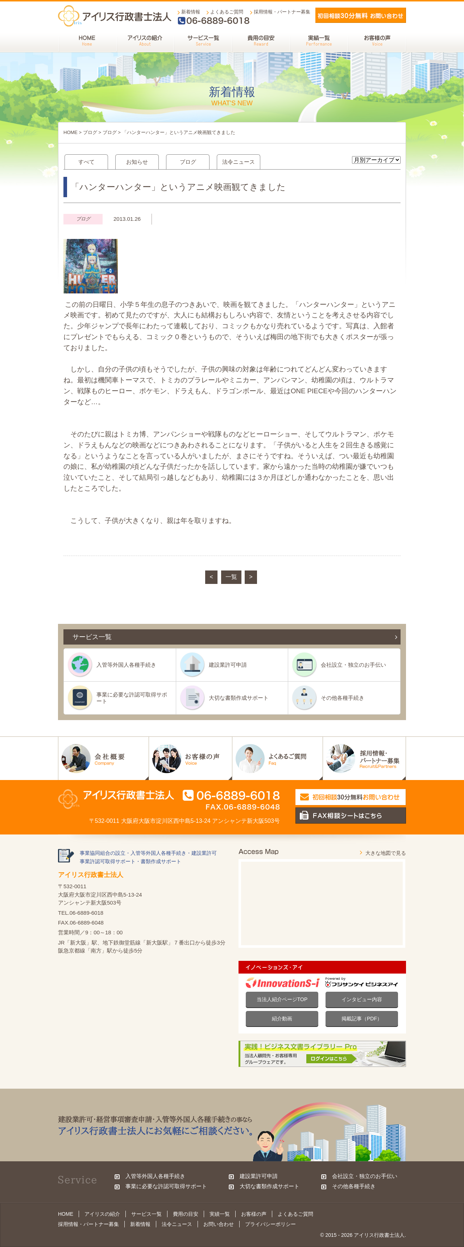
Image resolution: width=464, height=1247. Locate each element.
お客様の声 (253, 1214)
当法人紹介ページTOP (282, 999)
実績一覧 (220, 1214)
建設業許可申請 (228, 665)
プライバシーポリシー (270, 1224)
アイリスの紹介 (102, 1214)
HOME (70, 132)
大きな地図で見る (385, 853)
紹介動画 (282, 1018)
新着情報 (190, 12)
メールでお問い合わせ (360, 15)
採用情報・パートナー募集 (282, 12)
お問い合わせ (218, 1224)
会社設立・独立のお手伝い (353, 665)
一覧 (231, 577)
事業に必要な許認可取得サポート (131, 697)
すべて (86, 162)
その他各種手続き (342, 698)
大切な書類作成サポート (239, 698)
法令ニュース (238, 162)
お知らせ (137, 162)
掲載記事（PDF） (361, 1018)
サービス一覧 (146, 1214)
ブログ (90, 132)
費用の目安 (185, 1214)
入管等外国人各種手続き (126, 665)
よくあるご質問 (226, 12)
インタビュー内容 (361, 999)
